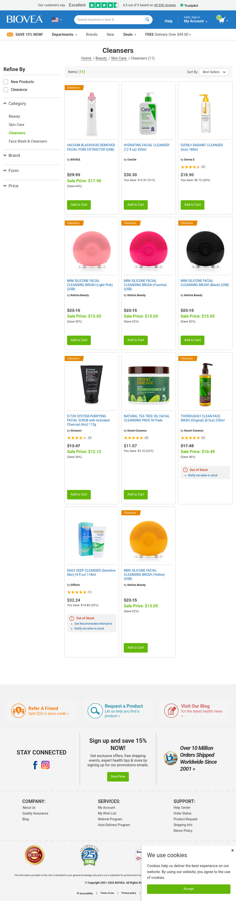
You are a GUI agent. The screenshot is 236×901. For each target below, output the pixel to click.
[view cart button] (224, 20)
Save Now (118, 777)
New (110, 34)
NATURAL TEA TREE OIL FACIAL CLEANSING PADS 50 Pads (147, 418)
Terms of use (107, 893)
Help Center (182, 807)
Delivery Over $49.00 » (168, 34)
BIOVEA (75, 159)
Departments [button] (64, 34)
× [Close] (232, 850)
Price (10, 185)
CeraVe (131, 159)
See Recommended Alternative (93, 623)
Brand (11, 155)
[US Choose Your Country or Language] (57, 19)
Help (168, 21)
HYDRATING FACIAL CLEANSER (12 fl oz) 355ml (146, 147)
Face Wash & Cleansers (28, 141)
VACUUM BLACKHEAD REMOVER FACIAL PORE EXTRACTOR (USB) (91, 147)
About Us (28, 807)
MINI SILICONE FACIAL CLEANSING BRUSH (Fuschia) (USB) (145, 285)
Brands (92, 34)
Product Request (185, 819)
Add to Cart (79, 205)
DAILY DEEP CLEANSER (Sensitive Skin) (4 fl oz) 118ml (91, 572)
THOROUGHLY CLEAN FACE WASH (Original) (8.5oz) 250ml (203, 418)
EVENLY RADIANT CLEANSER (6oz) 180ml (202, 147)
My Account (106, 807)
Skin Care (119, 58)
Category (14, 103)
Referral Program (110, 819)
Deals (129, 34)
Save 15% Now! (25, 34)
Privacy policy (129, 893)
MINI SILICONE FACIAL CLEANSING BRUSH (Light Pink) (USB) (90, 285)
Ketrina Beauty (80, 295)
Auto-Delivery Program (114, 825)
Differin (75, 585)
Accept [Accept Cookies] (189, 889)
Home (86, 58)
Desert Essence (137, 430)
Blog (25, 819)
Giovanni (76, 430)
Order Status (183, 813)
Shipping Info (183, 825)
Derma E (189, 159)
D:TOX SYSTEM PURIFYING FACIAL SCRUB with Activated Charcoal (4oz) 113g (88, 420)
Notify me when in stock (203, 475)
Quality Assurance (35, 813)
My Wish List (107, 813)
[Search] (147, 19)
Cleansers (17, 133)
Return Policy (183, 830)
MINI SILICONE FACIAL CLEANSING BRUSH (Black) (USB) (205, 283)
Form (11, 170)
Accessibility (85, 893)
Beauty (101, 58)
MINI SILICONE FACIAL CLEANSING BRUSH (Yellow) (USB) (144, 575)
